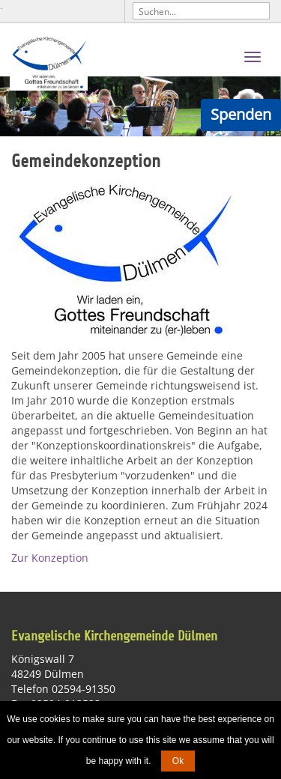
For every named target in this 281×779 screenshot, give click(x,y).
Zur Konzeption (49, 558)
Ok (178, 761)
